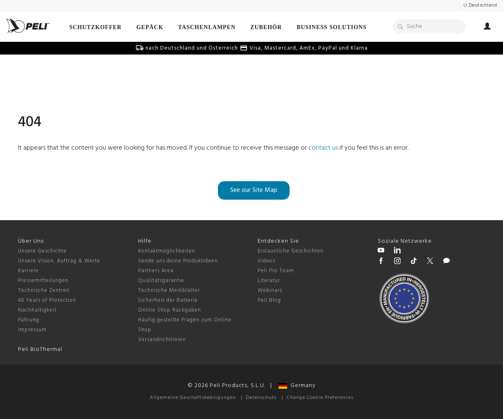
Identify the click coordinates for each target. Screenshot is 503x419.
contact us (323, 148)
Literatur (269, 280)
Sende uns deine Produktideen (178, 261)
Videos (266, 261)
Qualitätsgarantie (161, 280)
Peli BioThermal (40, 349)
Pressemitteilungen (43, 280)
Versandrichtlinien (162, 339)
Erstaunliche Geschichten (291, 251)
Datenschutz (261, 398)
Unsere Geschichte (42, 251)
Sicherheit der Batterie (168, 300)
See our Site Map (254, 190)
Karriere (28, 270)
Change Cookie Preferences (320, 398)
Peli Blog (269, 300)
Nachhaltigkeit (37, 310)
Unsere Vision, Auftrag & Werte (59, 261)
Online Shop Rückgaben (169, 310)
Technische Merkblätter (169, 290)
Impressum (32, 330)
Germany (297, 385)
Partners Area (156, 270)
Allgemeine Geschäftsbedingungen (193, 398)
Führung (28, 320)
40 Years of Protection (47, 300)
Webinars (270, 290)
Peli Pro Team (276, 270)
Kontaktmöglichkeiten (166, 251)
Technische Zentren (44, 290)
